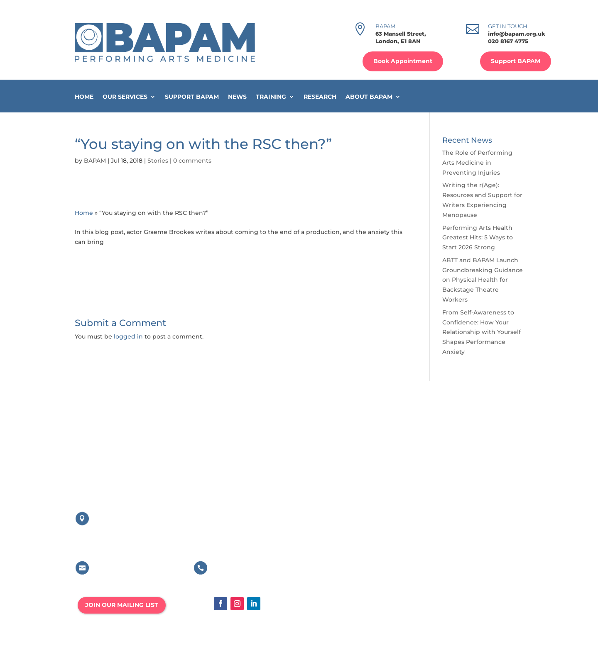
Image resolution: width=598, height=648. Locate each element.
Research (320, 96)
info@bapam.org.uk (516, 33)
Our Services (125, 96)
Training (271, 96)
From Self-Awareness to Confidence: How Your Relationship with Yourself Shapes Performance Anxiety (481, 332)
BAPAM (95, 160)
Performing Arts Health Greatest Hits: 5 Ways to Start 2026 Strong (477, 237)
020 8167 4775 (508, 41)
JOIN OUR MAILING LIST (121, 605)
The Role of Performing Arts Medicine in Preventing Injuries (477, 162)
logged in (128, 336)
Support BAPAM (515, 61)
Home (84, 96)
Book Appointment (402, 61)
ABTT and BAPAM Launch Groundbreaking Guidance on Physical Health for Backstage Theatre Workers (482, 279)
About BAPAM (369, 96)
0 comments (192, 160)
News (237, 96)
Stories (157, 160)
